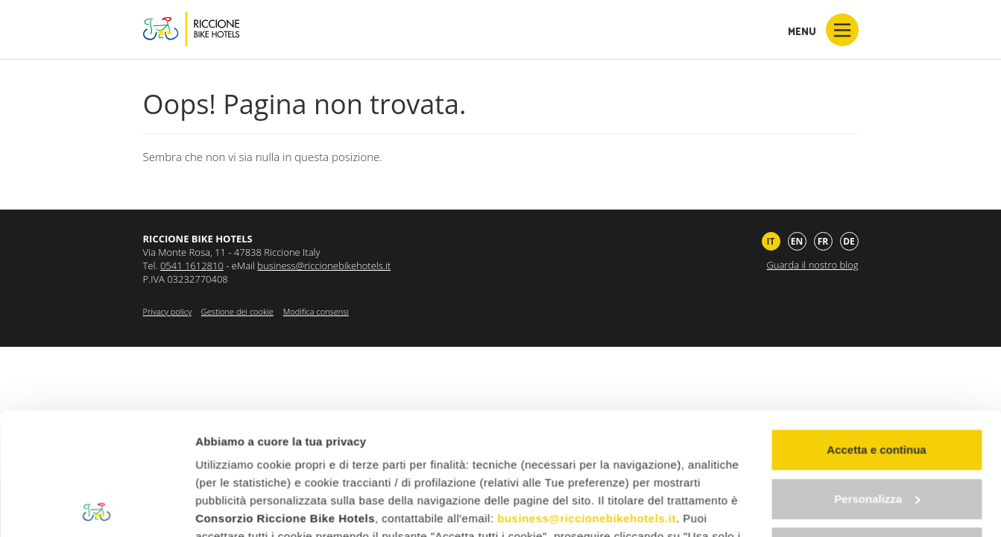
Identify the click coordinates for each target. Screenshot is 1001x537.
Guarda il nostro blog (812, 264)
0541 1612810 (192, 265)
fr (823, 241)
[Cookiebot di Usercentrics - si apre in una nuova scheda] (96, 508)
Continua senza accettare (876, 425)
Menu (823, 29)
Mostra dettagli (235, 507)
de (849, 241)
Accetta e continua (876, 327)
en (797, 241)
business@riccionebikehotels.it (586, 396)
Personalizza (877, 377)
